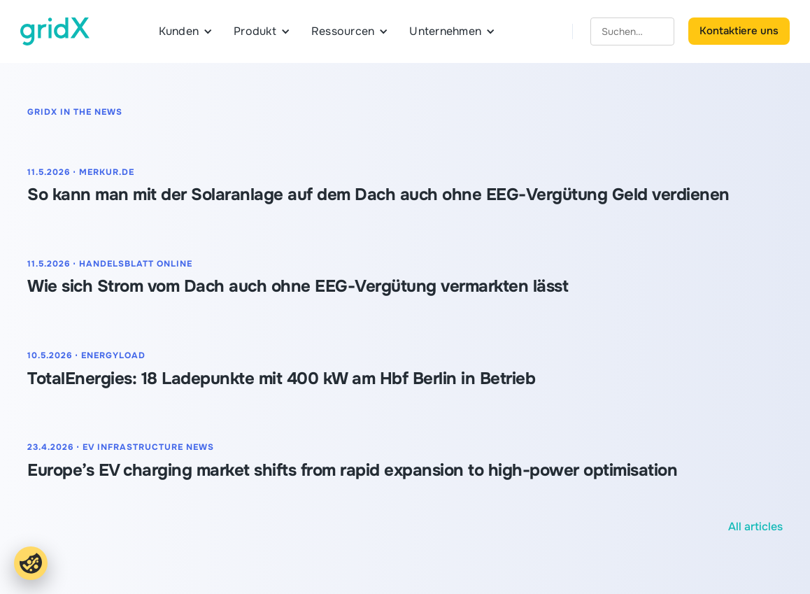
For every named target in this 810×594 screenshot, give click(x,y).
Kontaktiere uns (739, 31)
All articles (755, 526)
